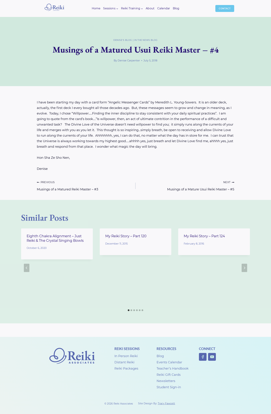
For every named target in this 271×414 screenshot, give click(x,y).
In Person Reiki (126, 356)
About (150, 8)
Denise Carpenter (129, 60)
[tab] (128, 310)
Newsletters (166, 381)
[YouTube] (212, 357)
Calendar (163, 8)
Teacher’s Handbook (173, 368)
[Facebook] (203, 357)
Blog (176, 8)
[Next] (244, 268)
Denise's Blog (122, 40)
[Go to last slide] (26, 268)
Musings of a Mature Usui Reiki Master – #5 (186, 185)
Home (96, 8)
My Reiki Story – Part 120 (125, 236)
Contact (225, 8)
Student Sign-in (169, 387)
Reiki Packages (126, 368)
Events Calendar (169, 362)
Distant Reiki (124, 362)
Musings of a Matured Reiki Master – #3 (84, 185)
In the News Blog (146, 40)
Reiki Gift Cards (169, 375)
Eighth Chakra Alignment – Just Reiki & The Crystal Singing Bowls (55, 238)
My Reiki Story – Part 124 (204, 236)
